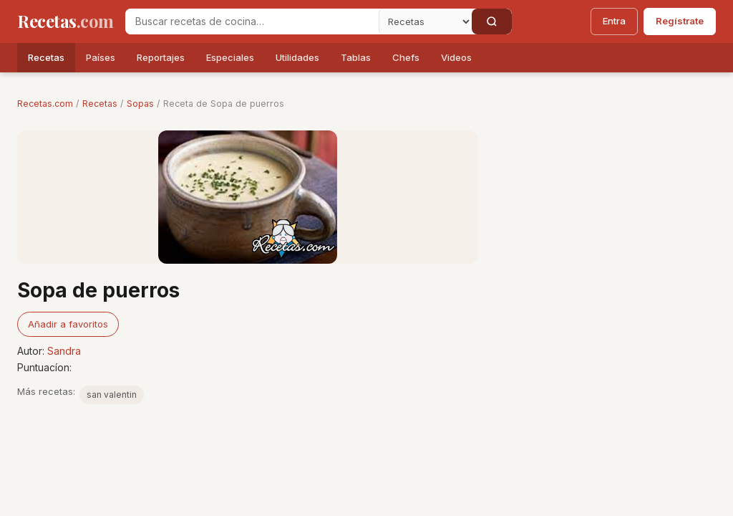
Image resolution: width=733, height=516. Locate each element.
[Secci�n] (425, 21)
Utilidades (297, 57)
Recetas (46, 57)
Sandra (64, 351)
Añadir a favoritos (68, 324)
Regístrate (680, 21)
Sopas (140, 103)
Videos (456, 57)
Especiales (230, 57)
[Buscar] (492, 21)
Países (100, 57)
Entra (614, 21)
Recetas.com (45, 103)
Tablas (356, 57)
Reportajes (161, 57)
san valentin (112, 394)
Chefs (405, 57)
